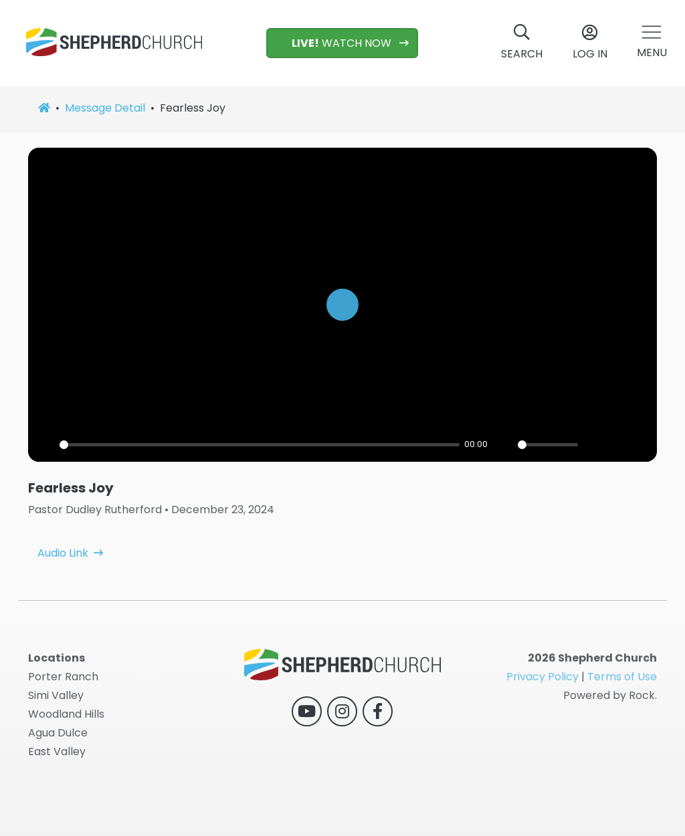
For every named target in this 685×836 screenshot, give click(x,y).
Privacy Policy (542, 676)
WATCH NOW (335, 43)
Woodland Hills (66, 714)
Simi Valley (56, 695)
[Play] (342, 305)
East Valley (57, 751)
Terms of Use (622, 676)
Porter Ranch (63, 676)
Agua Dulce (58, 732)
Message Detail (105, 108)
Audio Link (62, 529)
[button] (652, 43)
